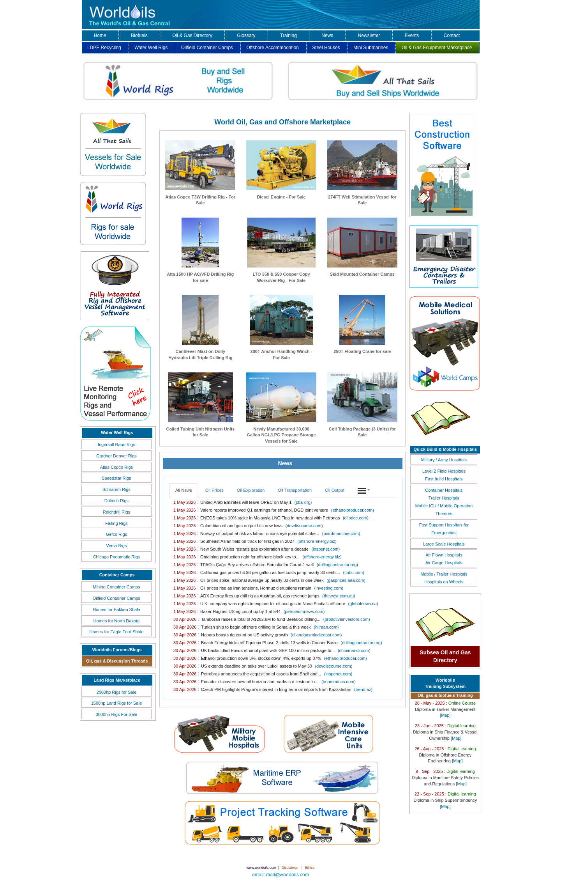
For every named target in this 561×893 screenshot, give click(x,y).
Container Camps (117, 574)
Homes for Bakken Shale (116, 609)
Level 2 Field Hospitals (444, 471)
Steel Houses (326, 47)
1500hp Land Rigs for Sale (116, 703)
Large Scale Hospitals (444, 544)
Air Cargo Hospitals (443, 562)
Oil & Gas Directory (192, 35)
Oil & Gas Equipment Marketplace (437, 47)
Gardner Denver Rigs (116, 456)
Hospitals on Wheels (443, 581)
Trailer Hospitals (444, 498)
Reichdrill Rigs (116, 512)
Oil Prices (214, 490)
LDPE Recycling (104, 47)
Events (412, 35)
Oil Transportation (295, 490)
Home (100, 35)
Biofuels (139, 35)
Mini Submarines (370, 47)
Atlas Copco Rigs (116, 467)
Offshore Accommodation (272, 47)
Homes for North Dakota (117, 620)
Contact (452, 35)
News (327, 35)
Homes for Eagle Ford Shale (116, 631)
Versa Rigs (116, 545)
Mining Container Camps (116, 587)
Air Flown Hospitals (443, 555)
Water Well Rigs (151, 47)
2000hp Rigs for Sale (117, 692)
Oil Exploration (251, 490)
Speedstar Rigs (116, 478)
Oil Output (334, 490)
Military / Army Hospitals (444, 459)
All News (183, 490)
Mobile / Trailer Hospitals (443, 574)
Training (288, 35)
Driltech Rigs (116, 500)
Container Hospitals (443, 490)
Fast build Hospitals (443, 479)
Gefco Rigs (116, 534)
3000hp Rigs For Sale (116, 714)
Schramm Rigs (116, 489)
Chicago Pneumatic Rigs (116, 557)
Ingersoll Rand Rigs (116, 444)
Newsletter (369, 35)
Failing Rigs (116, 523)
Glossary (246, 35)
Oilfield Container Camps (207, 47)
